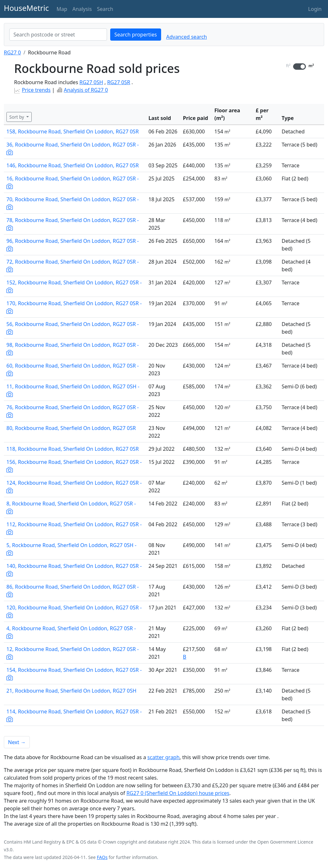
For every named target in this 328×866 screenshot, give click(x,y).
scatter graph (163, 757)
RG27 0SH (91, 82)
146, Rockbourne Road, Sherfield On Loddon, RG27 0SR (72, 165)
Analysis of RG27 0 (86, 89)
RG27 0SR (118, 82)
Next (17, 742)
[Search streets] (58, 34)
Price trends (36, 89)
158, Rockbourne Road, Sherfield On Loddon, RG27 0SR (72, 131)
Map (62, 8)
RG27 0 (12, 52)
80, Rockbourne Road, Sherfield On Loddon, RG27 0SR (71, 428)
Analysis (82, 8)
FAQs (102, 857)
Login (315, 8)
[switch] (299, 66)
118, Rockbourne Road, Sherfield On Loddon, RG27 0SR (72, 448)
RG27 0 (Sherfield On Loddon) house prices (178, 793)
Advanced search (186, 36)
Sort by (17, 117)
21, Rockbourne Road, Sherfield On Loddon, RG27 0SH (71, 690)
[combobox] (58, 34)
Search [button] (105, 8)
